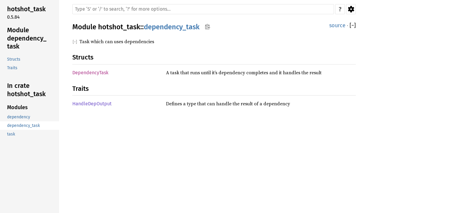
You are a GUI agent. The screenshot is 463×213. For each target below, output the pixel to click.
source (337, 25)
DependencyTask (90, 72)
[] (353, 25)
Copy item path (207, 27)
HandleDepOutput (92, 103)
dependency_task (172, 27)
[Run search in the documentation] (203, 9)
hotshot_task (119, 27)
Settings (351, 9)
